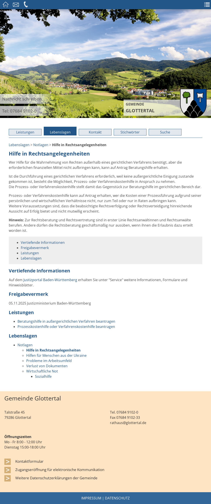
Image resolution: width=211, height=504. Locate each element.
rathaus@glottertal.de (128, 422)
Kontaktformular (29, 461)
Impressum (91, 498)
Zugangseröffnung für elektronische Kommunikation (59, 469)
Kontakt (95, 132)
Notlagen (40, 144)
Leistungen (25, 132)
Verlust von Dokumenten (47, 366)
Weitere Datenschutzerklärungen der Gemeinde (56, 477)
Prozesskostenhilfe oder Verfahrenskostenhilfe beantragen (66, 326)
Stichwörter (130, 132)
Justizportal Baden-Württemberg (50, 279)
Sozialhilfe (43, 376)
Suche (165, 132)
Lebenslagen (60, 132)
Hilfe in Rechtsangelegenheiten (53, 350)
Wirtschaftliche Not (42, 371)
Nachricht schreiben (22, 99)
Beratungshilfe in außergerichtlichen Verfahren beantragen (66, 321)
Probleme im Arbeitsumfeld (49, 360)
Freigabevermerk (35, 247)
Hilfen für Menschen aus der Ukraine (56, 355)
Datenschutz (117, 498)
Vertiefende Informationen (43, 242)
